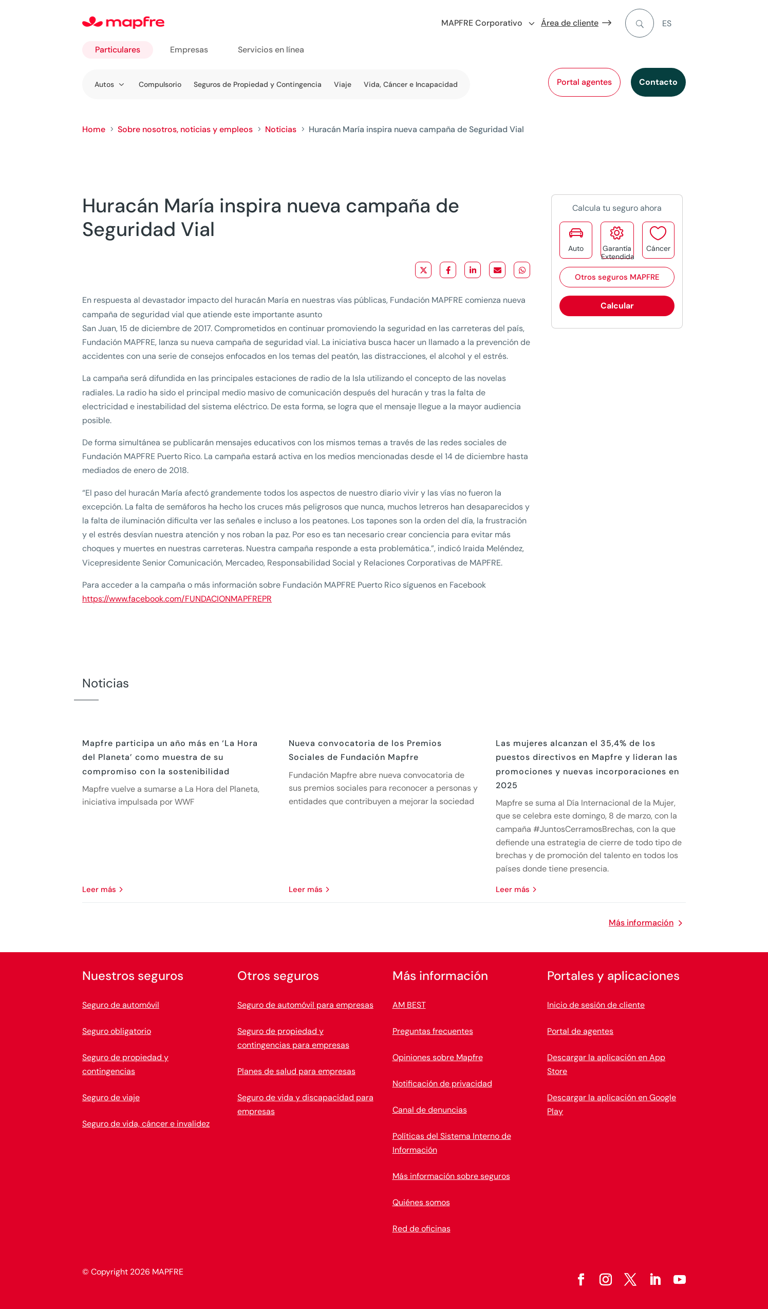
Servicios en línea (271, 49)
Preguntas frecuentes (432, 1031)
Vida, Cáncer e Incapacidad (411, 84)
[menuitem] (674, 23)
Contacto (658, 82)
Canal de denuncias (429, 1109)
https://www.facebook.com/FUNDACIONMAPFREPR (177, 598)
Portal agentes (584, 82)
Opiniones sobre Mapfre (437, 1057)
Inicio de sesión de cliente (596, 1004)
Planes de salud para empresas (296, 1071)
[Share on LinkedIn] (472, 270)
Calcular (617, 305)
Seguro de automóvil (120, 1004)
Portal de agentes (580, 1031)
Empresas (189, 49)
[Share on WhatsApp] (522, 270)
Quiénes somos (421, 1202)
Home (93, 129)
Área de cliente (569, 22)
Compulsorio (160, 84)
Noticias (280, 129)
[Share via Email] (497, 270)
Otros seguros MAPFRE (617, 277)
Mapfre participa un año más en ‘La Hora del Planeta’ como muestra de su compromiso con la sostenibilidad (170, 757)
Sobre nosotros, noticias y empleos (185, 129)
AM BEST (409, 1004)
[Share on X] (423, 270)
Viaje (342, 84)
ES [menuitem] (666, 23)
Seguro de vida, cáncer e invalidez (146, 1123)
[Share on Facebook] (448, 270)
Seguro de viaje (111, 1097)
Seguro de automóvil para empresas (305, 1004)
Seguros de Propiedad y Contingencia (258, 84)
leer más (99, 889)
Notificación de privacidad (442, 1083)
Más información (641, 922)
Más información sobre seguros (451, 1176)
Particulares (117, 49)
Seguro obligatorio (116, 1031)
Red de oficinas (421, 1228)
